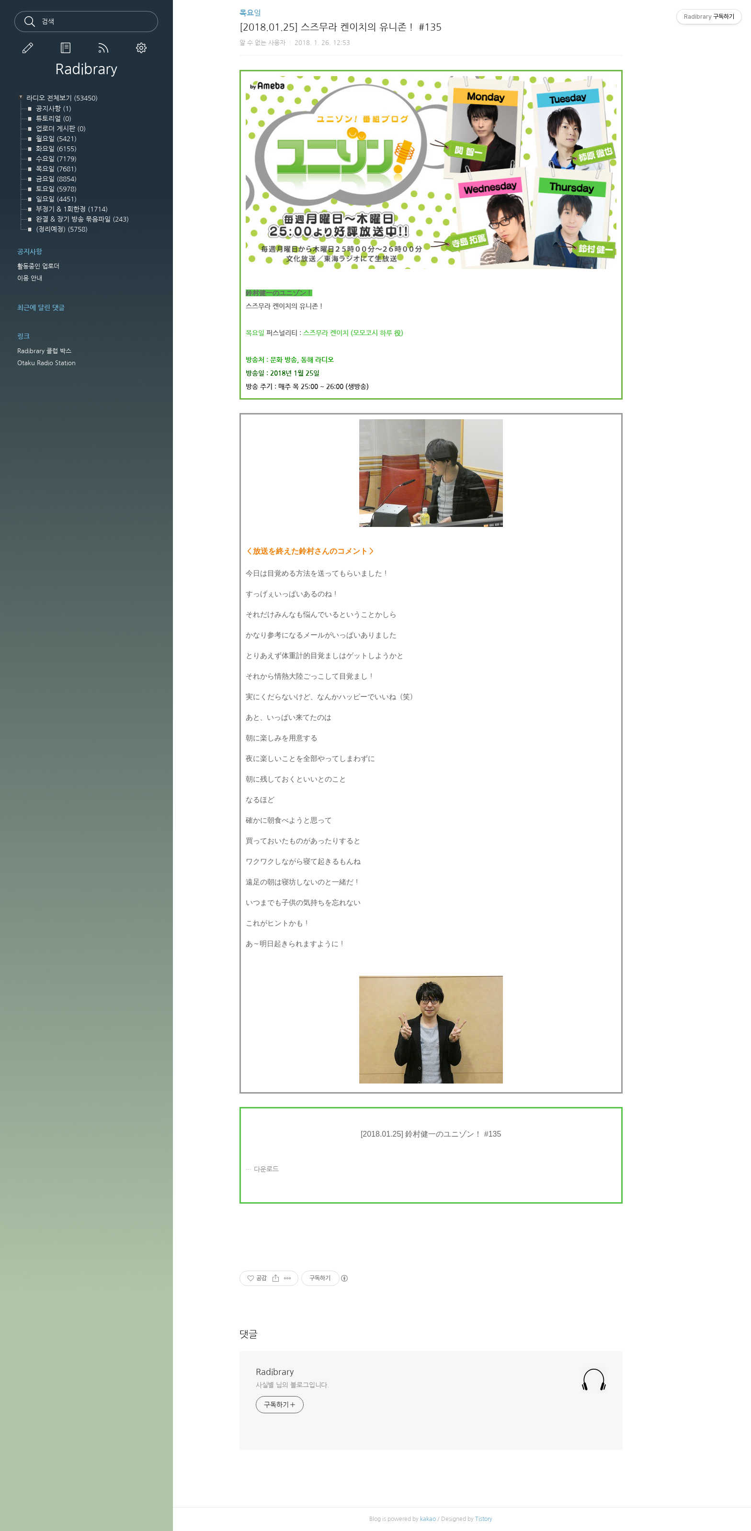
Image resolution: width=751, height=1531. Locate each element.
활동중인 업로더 (38, 266)
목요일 (281, 13)
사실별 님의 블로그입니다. (323, 1385)
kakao (459, 1519)
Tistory (514, 1519)
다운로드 (296, 1169)
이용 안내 (29, 278)
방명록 (67, 47)
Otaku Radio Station (46, 363)
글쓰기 (29, 47)
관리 (143, 47)
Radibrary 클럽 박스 (44, 351)
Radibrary (86, 69)
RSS (105, 47)
